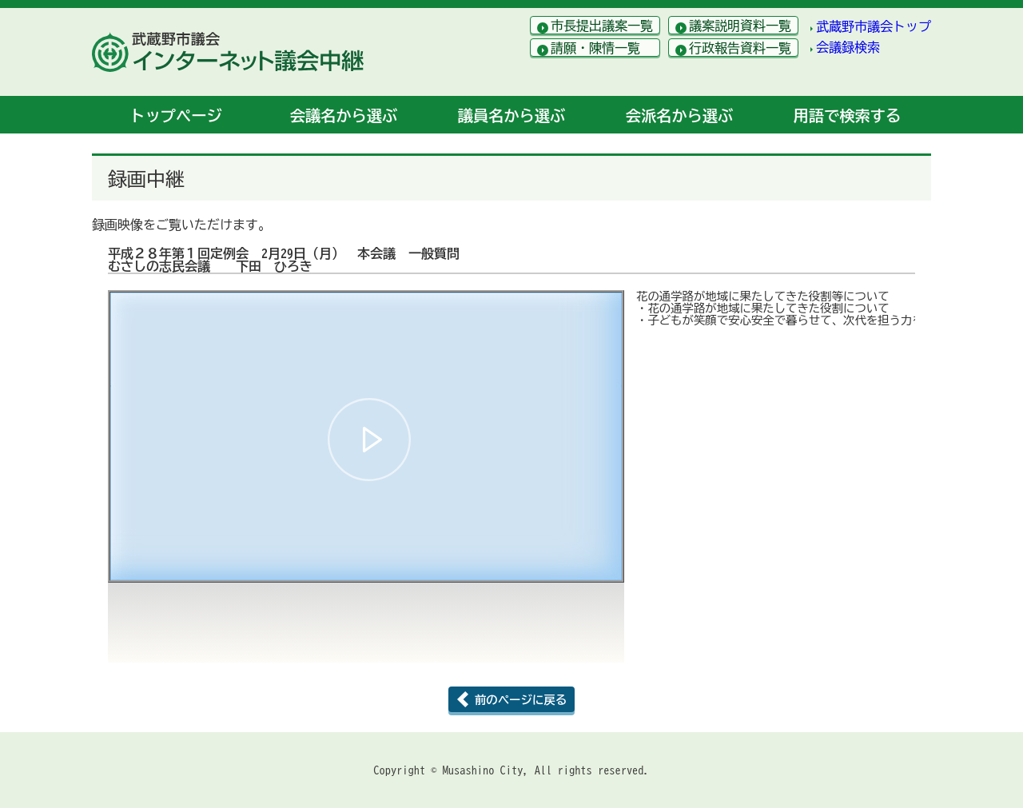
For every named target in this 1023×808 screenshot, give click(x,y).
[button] (369, 440)
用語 (847, 115)
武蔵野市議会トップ (873, 26)
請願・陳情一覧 (595, 48)
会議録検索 (848, 47)
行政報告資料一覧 (740, 48)
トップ (175, 115)
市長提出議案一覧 (602, 25)
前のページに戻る (521, 700)
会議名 (343, 115)
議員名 (511, 115)
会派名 (679, 115)
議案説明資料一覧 (740, 25)
